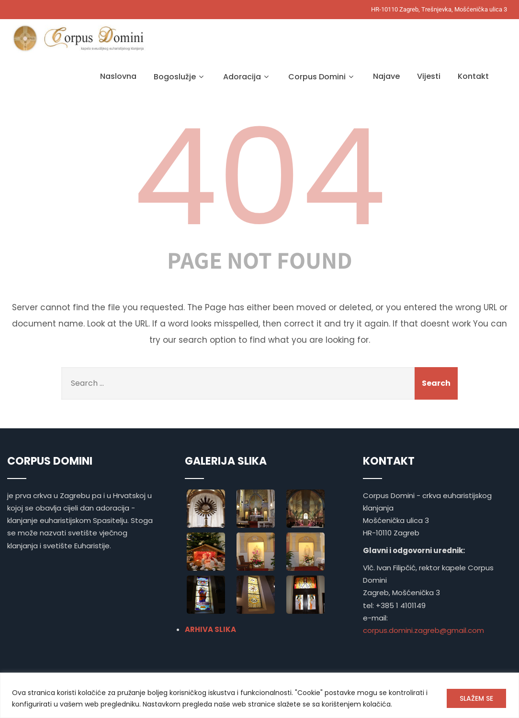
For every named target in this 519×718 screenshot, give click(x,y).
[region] (259, 695)
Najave (386, 76)
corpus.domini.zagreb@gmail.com (423, 630)
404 (259, 177)
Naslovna (118, 76)
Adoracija (247, 76)
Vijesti (428, 76)
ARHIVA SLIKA (210, 629)
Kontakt (473, 76)
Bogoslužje (180, 76)
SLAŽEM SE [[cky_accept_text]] (476, 698)
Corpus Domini (322, 76)
